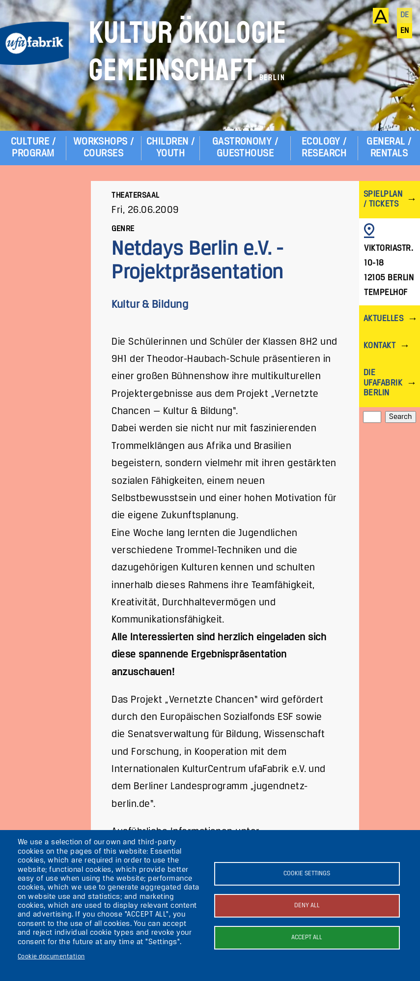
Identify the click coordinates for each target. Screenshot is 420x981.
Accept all (306, 937)
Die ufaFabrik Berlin (383, 383)
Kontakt (379, 346)
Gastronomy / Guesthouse (245, 148)
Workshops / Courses (103, 148)
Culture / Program (33, 148)
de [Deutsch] (404, 15)
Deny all (307, 905)
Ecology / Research (324, 148)
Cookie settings (306, 873)
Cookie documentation (51, 956)
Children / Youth (170, 148)
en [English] (404, 31)
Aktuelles (383, 319)
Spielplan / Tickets (383, 199)
